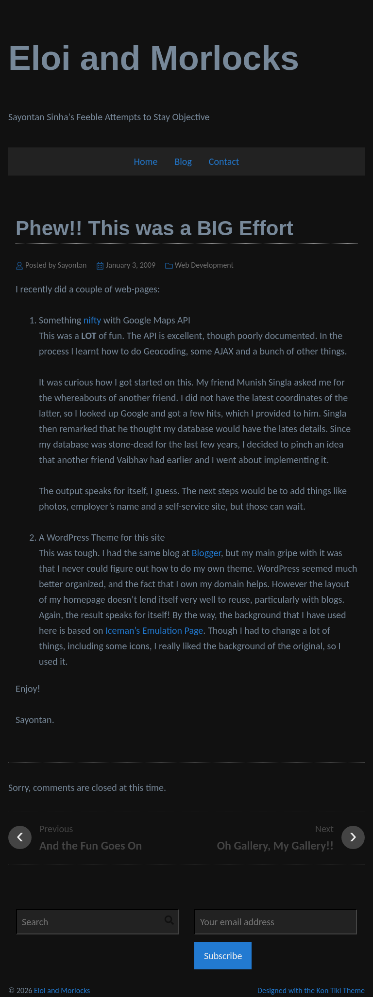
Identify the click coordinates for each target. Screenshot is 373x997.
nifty (92, 320)
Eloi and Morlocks (153, 58)
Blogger (206, 553)
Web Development (204, 265)
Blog (182, 161)
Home (145, 161)
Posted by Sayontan (56, 265)
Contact (224, 161)
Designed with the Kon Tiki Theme (311, 990)
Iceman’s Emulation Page (154, 630)
